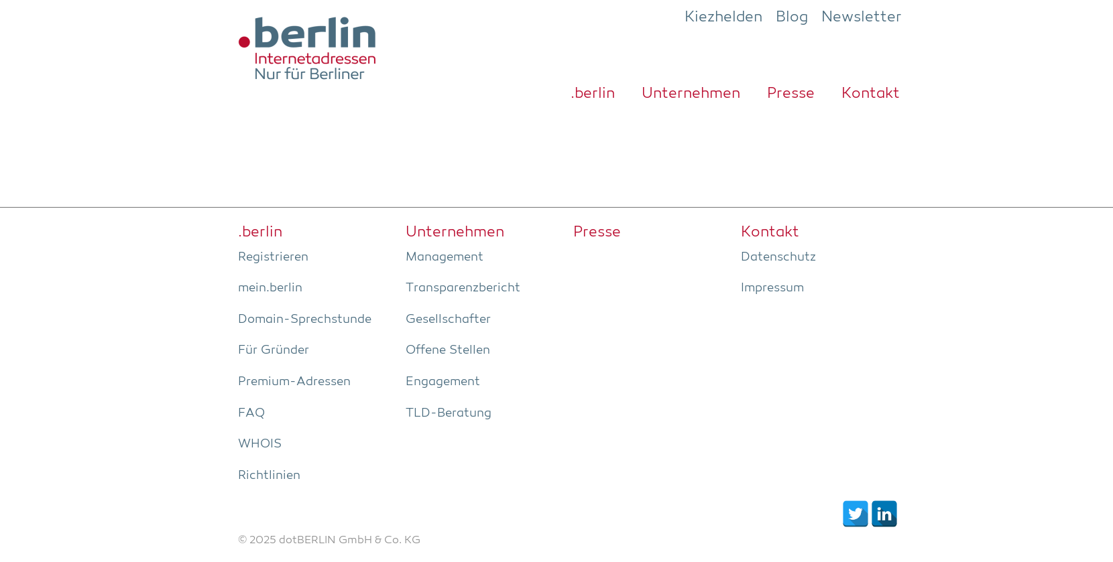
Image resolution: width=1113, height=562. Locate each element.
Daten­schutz (778, 257)
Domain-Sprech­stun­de (304, 319)
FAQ (251, 413)
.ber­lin (593, 93)
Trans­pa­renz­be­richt (463, 288)
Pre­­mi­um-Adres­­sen (294, 382)
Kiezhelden (723, 17)
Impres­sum (772, 288)
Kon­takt (870, 93)
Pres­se (791, 93)
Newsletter (861, 17)
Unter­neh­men (691, 93)
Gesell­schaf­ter (448, 319)
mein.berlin (270, 288)
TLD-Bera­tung (448, 413)
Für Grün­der (273, 350)
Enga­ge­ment (443, 382)
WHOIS (260, 444)
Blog (792, 17)
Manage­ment (444, 257)
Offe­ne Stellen (448, 350)
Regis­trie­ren (273, 257)
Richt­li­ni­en (269, 476)
